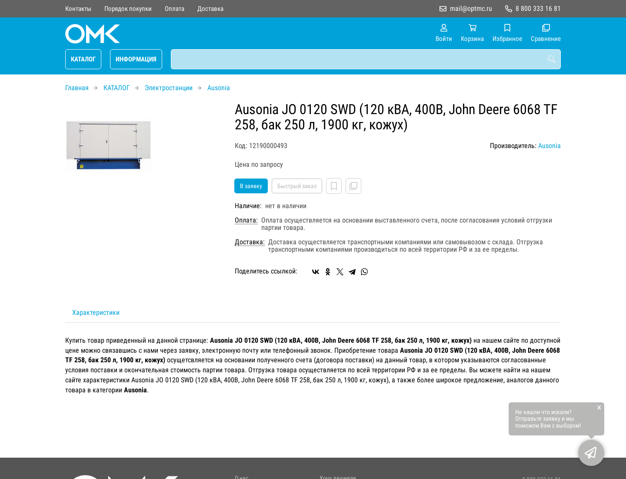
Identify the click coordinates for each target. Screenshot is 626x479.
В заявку (251, 185)
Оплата (174, 9)
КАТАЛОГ (83, 59)
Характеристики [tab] (96, 312)
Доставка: (250, 242)
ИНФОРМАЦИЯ (136, 59)
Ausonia (218, 88)
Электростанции (169, 88)
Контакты (78, 9)
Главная (77, 88)
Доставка (210, 9)
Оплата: (246, 220)
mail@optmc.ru (471, 8)
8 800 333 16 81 (538, 8)
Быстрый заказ (296, 185)
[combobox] (366, 59)
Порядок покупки (128, 9)
